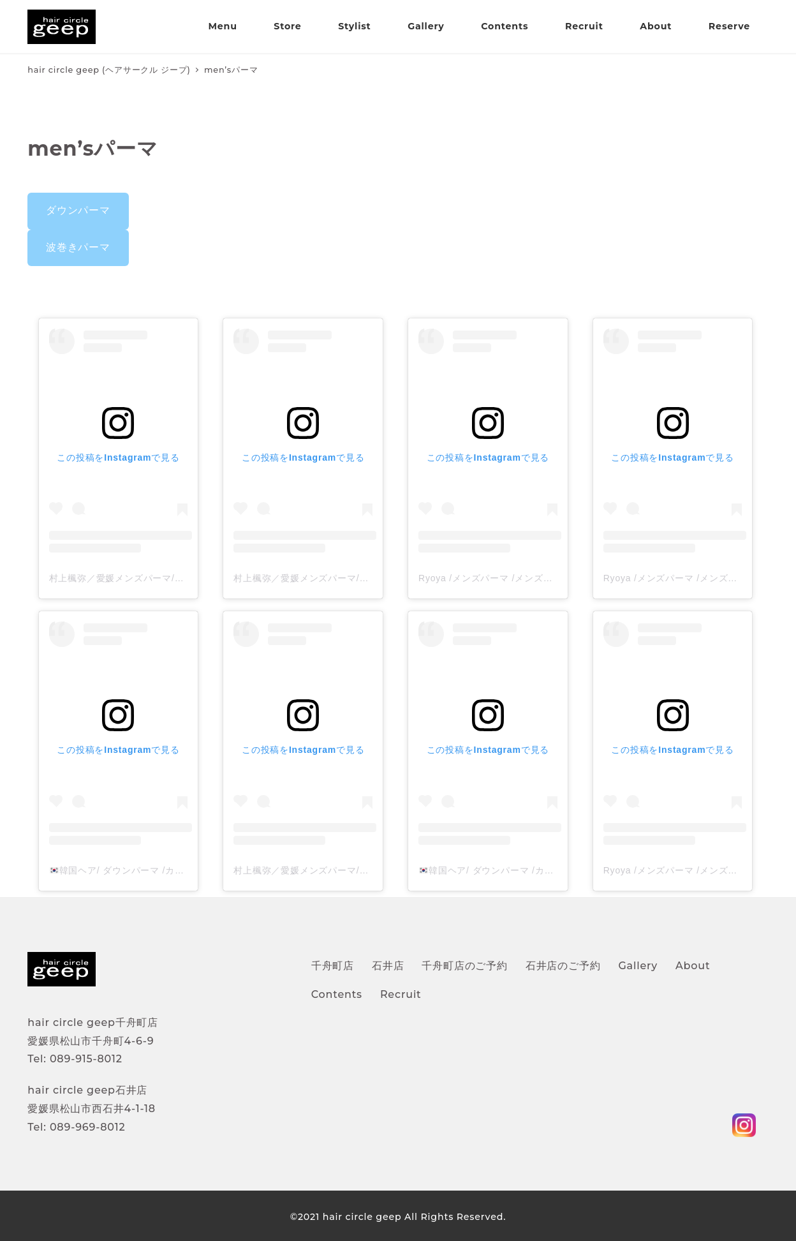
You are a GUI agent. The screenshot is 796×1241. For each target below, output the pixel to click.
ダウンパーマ (78, 210)
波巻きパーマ (78, 247)
